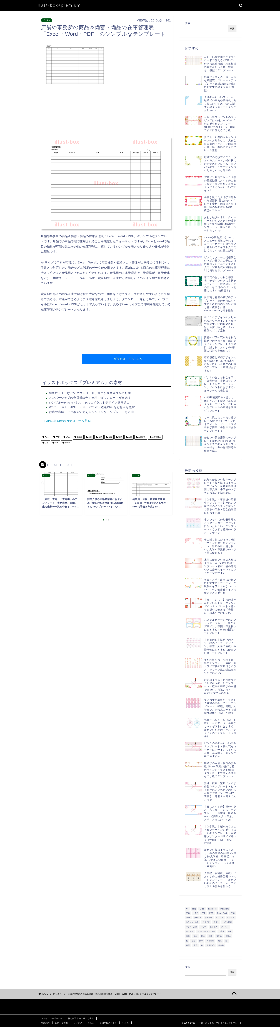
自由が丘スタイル (108, 1023)
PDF (57, 437)
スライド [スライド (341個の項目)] (206, 922)
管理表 (67, 443)
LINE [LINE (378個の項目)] (196, 913)
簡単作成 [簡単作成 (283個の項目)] (210, 941)
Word (67, 437)
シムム (125, 1023)
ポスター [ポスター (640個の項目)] (189, 931)
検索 (187, 23)
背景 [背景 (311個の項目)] (195, 945)
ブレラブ (78, 1023)
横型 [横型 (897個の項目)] (193, 941)
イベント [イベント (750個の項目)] (219, 917)
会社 (90, 437)
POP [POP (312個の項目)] (211, 913)
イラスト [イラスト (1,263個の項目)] (230, 917)
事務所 (79, 437)
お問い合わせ (61, 1023)
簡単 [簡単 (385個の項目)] (201, 941)
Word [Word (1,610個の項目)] (188, 917)
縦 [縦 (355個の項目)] (226, 941)
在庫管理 (142, 437)
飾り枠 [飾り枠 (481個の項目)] (221, 945)
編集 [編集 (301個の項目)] (220, 941)
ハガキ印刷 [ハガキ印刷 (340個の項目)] (227, 922)
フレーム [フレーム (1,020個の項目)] (224, 927)
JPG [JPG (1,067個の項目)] (188, 913)
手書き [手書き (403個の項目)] (228, 936)
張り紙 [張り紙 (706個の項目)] (219, 936)
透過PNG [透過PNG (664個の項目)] (210, 945)
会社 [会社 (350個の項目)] (230, 931)
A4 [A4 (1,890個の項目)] (187, 909)
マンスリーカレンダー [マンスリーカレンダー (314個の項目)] (206, 931)
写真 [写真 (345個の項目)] (188, 936)
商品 (120, 437)
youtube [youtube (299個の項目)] (197, 917)
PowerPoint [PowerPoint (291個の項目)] (222, 913)
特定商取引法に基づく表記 (81, 1018)
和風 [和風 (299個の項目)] (210, 936)
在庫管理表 (156, 437)
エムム (91, 1023)
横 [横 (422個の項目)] (187, 941)
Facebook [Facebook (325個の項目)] (212, 909)
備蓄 (110, 437)
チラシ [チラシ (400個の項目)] (216, 922)
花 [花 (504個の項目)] (202, 945)
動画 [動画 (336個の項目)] (203, 936)
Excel (46, 437)
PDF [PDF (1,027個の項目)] (204, 913)
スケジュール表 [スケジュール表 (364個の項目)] (192, 922)
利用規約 (45, 1023)
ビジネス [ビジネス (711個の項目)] (213, 927)
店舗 (46, 443)
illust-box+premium (58, 5)
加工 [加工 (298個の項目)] (195, 936)
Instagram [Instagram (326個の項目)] (224, 909)
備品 (100, 437)
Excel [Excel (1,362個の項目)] (202, 909)
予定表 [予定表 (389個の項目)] (221, 931)
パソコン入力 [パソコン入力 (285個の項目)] (191, 927)
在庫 (130, 437)
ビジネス (47, 20)
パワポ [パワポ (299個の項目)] (203, 927)
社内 (56, 443)
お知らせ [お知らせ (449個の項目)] (208, 917)
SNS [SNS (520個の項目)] (232, 913)
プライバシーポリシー (51, 1018)
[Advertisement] (141, 65)
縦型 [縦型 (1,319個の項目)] (188, 945)
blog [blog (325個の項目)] (194, 909)
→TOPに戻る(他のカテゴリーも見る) (66, 420)
